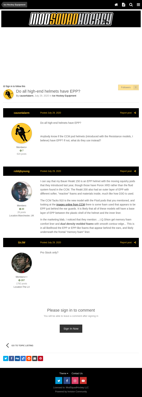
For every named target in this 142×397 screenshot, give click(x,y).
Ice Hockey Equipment (64, 95)
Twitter (58, 380)
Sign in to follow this (15, 86)
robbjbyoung (22, 171)
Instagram (75, 380)
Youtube (83, 380)
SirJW (21, 242)
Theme (63, 373)
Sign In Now (71, 328)
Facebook (66, 380)
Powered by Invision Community (71, 391)
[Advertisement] (46, 55)
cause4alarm (26, 95)
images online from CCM (70, 204)
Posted (50, 113)
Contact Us (77, 373)
